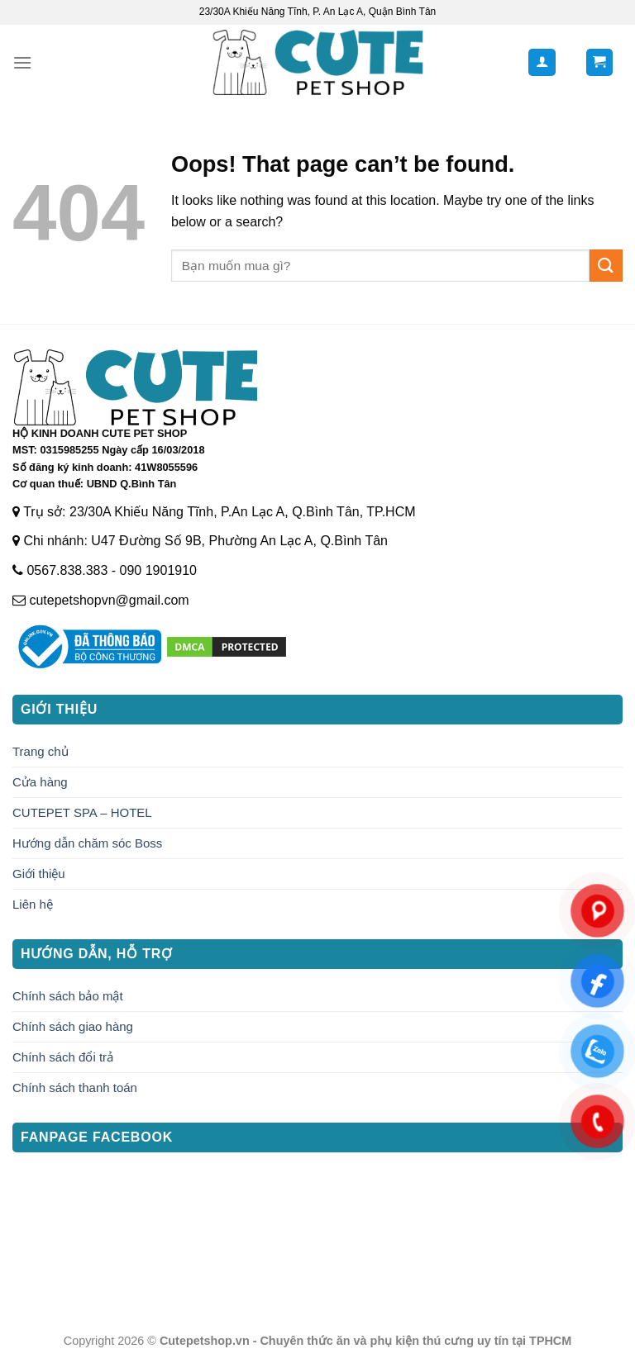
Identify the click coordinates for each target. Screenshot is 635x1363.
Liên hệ (32, 904)
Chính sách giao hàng (72, 1026)
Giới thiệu (38, 874)
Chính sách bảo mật (67, 996)
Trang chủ (40, 751)
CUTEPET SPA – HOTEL (82, 812)
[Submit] (606, 265)
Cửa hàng (40, 782)
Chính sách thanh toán (74, 1087)
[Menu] (22, 62)
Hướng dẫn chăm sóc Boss (87, 843)
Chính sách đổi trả (62, 1057)
